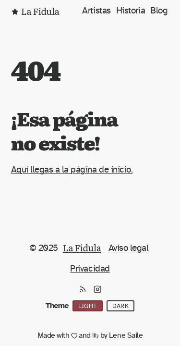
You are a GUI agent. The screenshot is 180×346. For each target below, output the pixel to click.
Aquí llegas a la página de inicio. (72, 169)
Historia (130, 10)
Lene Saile (126, 335)
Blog (159, 10)
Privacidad (89, 268)
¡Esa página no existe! (64, 130)
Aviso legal (128, 248)
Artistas (96, 10)
